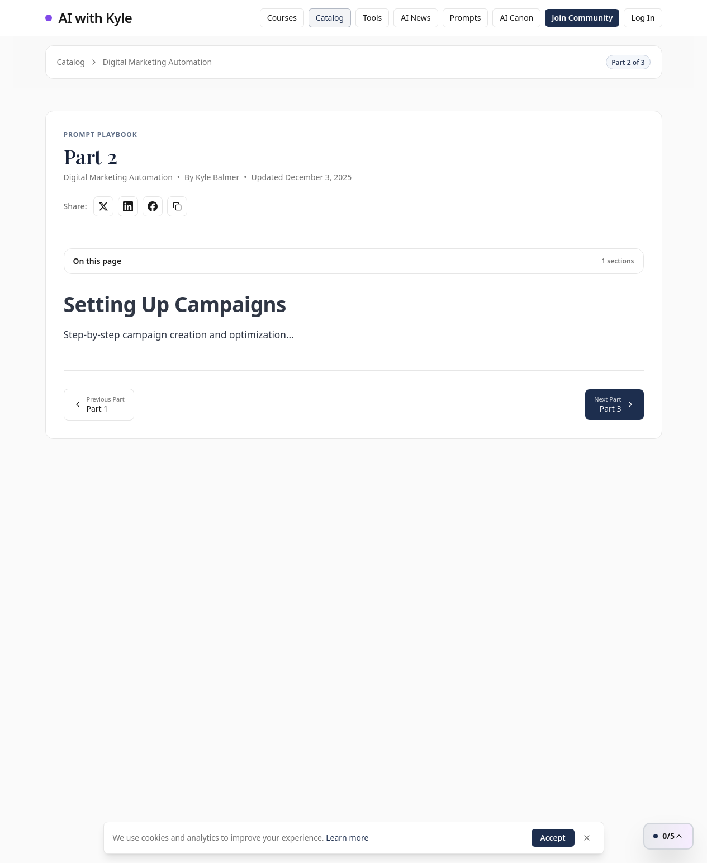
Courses (282, 17)
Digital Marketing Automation (157, 61)
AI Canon (516, 17)
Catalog (330, 17)
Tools (372, 17)
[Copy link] (177, 206)
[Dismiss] (587, 838)
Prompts (465, 17)
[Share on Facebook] (153, 206)
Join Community (582, 17)
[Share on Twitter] (103, 206)
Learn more (347, 837)
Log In (642, 17)
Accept (553, 837)
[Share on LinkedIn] (128, 206)
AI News (415, 17)
